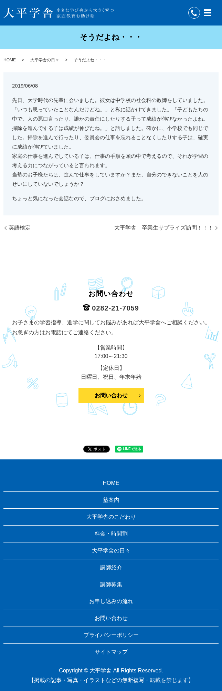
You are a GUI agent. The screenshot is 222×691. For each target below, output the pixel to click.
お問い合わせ (111, 395)
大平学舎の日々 (44, 60)
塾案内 (111, 500)
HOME (9, 60)
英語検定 (20, 228)
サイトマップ (111, 652)
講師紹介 (111, 567)
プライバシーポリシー (111, 635)
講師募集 (111, 584)
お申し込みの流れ (111, 601)
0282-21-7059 (115, 308)
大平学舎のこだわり (111, 517)
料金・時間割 (111, 534)
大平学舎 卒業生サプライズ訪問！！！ (163, 228)
